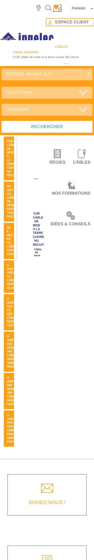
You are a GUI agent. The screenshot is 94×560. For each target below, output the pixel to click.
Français (78, 8)
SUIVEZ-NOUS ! (47, 502)
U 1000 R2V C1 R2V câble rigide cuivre (12, 312)
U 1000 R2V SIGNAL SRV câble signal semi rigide (12, 351)
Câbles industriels (26, 52)
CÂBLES (61, 47)
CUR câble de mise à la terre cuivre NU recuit (38, 229)
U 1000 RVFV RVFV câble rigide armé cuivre (12, 428)
